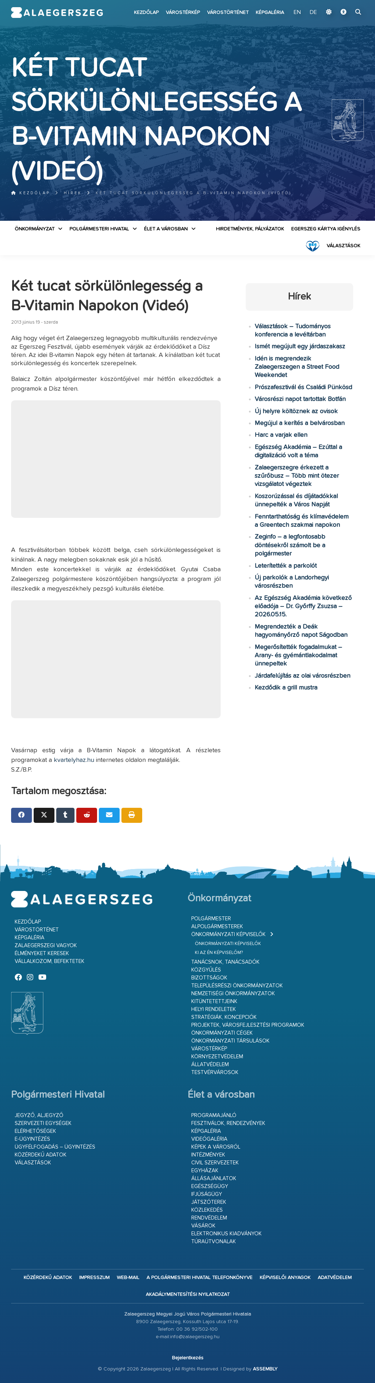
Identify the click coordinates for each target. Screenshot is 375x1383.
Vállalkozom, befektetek (50, 961)
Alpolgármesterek (217, 926)
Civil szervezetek (215, 1162)
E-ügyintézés (32, 1139)
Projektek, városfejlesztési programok (247, 1025)
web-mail (128, 1277)
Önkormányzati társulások (230, 1041)
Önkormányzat (34, 229)
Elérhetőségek (35, 1131)
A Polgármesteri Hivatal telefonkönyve (199, 1277)
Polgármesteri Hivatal (99, 229)
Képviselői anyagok (285, 1277)
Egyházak (204, 1170)
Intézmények (208, 1155)
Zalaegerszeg (57, 12)
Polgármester (211, 918)
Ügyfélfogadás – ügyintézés (55, 1147)
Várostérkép (183, 12)
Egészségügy (209, 1186)
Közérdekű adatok (41, 1155)
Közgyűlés (206, 970)
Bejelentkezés (187, 1357)
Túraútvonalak (213, 1241)
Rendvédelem (209, 1218)
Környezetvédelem (217, 1056)
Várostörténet (228, 12)
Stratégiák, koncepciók (224, 1017)
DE (313, 12)
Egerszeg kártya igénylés (325, 229)
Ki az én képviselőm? (219, 952)
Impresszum (94, 1277)
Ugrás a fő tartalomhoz (346, 3)
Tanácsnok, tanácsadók (225, 962)
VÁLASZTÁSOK (343, 245)
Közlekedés (207, 1210)
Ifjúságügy (206, 1194)
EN (297, 12)
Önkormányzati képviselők (228, 934)
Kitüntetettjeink (214, 1001)
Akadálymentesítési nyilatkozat (188, 1294)
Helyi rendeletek (213, 1009)
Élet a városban (166, 229)
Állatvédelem (210, 1064)
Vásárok (203, 1226)
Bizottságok (209, 978)
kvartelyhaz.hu (74, 760)
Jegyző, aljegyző (39, 1115)
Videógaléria (209, 1139)
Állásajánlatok (213, 1178)
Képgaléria (270, 12)
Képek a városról (215, 1147)
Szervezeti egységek (43, 1123)
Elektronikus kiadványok (226, 1233)
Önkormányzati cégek (222, 1033)
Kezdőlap (146, 12)
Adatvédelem (335, 1277)
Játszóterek (208, 1202)
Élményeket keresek (42, 953)
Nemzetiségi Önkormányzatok (233, 993)
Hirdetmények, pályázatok (250, 229)
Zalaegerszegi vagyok (46, 945)
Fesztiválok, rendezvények (228, 1123)
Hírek (73, 193)
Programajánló (213, 1115)
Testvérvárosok (215, 1072)
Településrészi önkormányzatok (237, 985)
